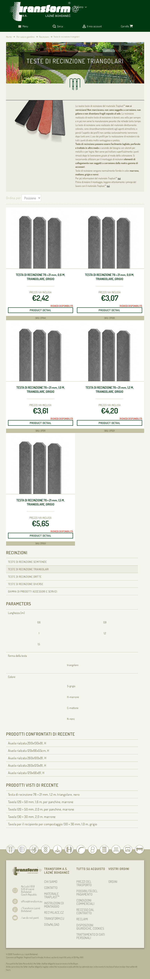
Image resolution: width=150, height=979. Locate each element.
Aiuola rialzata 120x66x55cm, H (28, 750)
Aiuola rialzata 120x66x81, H (26, 773)
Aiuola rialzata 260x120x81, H (27, 765)
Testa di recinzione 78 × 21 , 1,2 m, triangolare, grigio (110, 390)
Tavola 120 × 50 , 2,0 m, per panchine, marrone (41, 809)
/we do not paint (30, 917)
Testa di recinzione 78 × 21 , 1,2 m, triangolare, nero (44, 794)
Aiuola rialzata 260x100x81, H (27, 758)
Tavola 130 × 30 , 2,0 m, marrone (32, 817)
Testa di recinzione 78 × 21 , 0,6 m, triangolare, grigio (40, 277)
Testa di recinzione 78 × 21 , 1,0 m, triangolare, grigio (40, 390)
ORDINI (112, 882)
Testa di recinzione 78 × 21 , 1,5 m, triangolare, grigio (40, 502)
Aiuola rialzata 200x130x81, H (27, 743)
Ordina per (13, 198)
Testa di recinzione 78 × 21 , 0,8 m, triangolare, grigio (109, 277)
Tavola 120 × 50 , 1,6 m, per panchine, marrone (40, 802)
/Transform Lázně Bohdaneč (30, 909)
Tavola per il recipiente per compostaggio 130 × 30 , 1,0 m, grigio (52, 824)
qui (119, 178)
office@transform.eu (31, 901)
